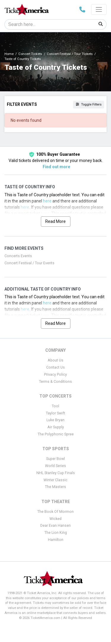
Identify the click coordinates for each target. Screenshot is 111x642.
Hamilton (55, 540)
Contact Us (55, 367)
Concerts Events (18, 256)
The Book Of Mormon (55, 512)
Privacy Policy (55, 374)
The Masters (55, 487)
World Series (55, 466)
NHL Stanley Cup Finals (55, 473)
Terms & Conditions (55, 382)
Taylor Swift (55, 413)
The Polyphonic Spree (56, 434)
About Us (55, 360)
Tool (55, 406)
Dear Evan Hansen (55, 525)
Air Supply (55, 427)
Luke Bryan (55, 420)
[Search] (49, 24)
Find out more (56, 166)
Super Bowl (55, 459)
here (47, 201)
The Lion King (55, 533)
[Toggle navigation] (99, 9)
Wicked (55, 519)
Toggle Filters (89, 104)
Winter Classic (55, 480)
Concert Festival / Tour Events (29, 263)
